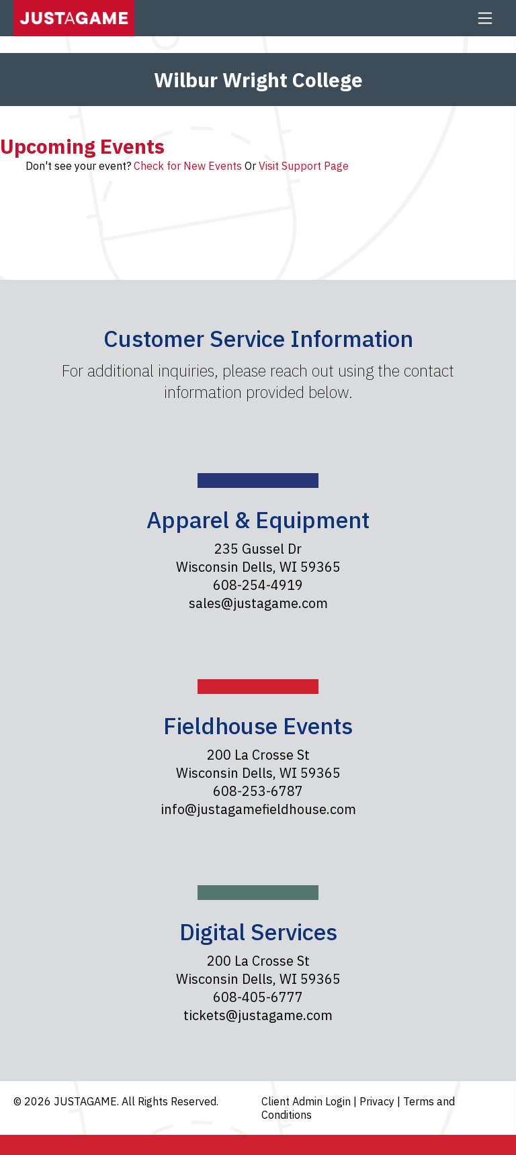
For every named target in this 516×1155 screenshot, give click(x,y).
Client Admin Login (307, 1101)
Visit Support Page (304, 165)
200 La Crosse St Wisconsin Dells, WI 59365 (258, 764)
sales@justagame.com (258, 603)
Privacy (378, 1101)
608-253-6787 (258, 791)
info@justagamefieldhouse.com (258, 809)
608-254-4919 (258, 585)
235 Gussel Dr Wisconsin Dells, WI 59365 (258, 558)
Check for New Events (188, 165)
